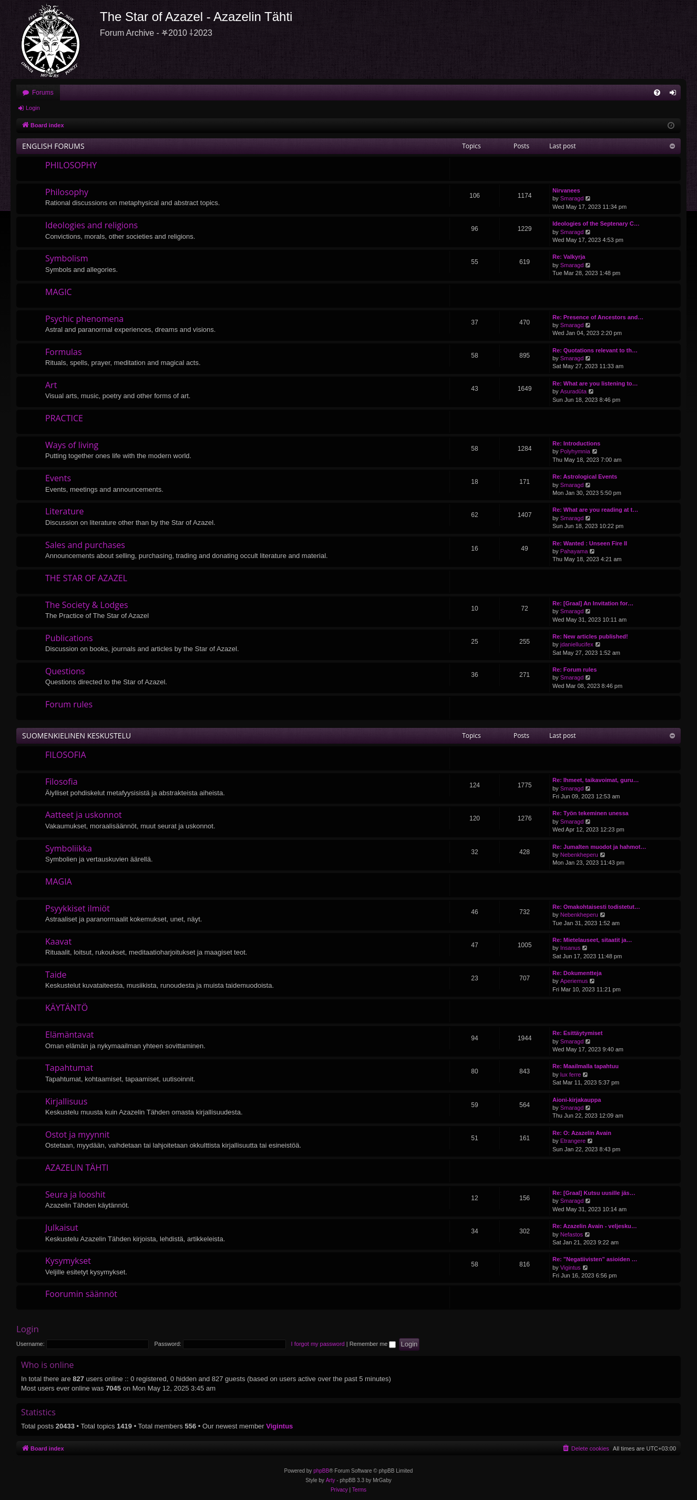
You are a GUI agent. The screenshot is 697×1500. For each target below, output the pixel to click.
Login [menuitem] (675, 94)
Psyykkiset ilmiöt (77, 908)
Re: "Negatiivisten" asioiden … (594, 1259)
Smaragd (572, 198)
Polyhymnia (575, 451)
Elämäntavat (69, 1034)
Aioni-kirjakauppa (576, 1100)
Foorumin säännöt (81, 1294)
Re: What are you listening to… (595, 383)
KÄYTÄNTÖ (66, 1007)
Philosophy (66, 192)
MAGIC (58, 292)
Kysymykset (68, 1260)
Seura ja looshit (75, 1194)
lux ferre (570, 1074)
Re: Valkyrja (568, 257)
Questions (65, 671)
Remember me (373, 1344)
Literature (64, 511)
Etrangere (573, 1141)
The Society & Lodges (86, 605)
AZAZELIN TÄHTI (76, 1167)
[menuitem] (657, 92)
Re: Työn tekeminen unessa (590, 813)
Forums (43, 92)
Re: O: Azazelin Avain (581, 1133)
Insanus (570, 948)
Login (33, 108)
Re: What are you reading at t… (595, 509)
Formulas (63, 352)
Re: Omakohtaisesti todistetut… (596, 907)
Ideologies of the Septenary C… (596, 223)
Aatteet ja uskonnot (83, 814)
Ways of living (71, 445)
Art (51, 385)
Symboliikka (68, 848)
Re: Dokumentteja (577, 973)
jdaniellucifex (576, 644)
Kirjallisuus (66, 1101)
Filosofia (61, 781)
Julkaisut (61, 1227)
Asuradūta (573, 391)
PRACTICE (64, 418)
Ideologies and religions (91, 225)
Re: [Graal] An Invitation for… (592, 603)
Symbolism (66, 258)
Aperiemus (574, 981)
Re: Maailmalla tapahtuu (585, 1066)
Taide (56, 974)
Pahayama (574, 551)
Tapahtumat (69, 1067)
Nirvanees (566, 190)
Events (58, 478)
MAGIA (58, 881)
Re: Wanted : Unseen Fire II (589, 543)
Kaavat (58, 941)
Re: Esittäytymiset (577, 1033)
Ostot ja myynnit (77, 1134)
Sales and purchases (85, 545)
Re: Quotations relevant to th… (595, 350)
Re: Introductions (576, 443)
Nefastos (571, 1234)
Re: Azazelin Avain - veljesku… (594, 1226)
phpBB (321, 1471)
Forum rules (69, 704)
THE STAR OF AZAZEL (86, 578)
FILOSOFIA (65, 755)
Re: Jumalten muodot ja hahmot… (599, 847)
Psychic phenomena (84, 319)
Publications (69, 638)
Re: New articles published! (590, 636)
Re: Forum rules (574, 669)
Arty (330, 1480)
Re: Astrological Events (584, 476)
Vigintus (570, 1267)
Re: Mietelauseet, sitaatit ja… (592, 940)
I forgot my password (318, 1344)
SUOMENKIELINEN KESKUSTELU (76, 736)
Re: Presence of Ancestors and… (597, 317)
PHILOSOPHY (71, 165)
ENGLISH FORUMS (53, 146)
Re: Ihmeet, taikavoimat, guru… (595, 780)
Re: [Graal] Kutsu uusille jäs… (594, 1193)
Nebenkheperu (579, 855)
